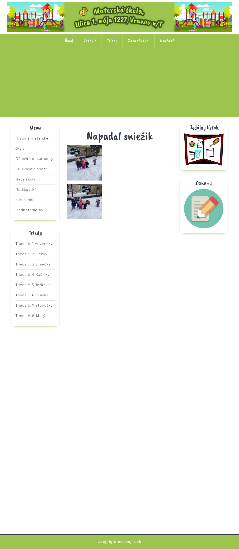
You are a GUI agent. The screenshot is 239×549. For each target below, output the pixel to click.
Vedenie (90, 40)
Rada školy (25, 179)
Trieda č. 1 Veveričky (27, 62)
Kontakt (167, 40)
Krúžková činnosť (31, 169)
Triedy (112, 40)
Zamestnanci (139, 40)
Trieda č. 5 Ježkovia (150, 62)
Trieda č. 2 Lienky (58, 62)
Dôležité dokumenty (34, 159)
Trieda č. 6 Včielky (181, 62)
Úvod (69, 40)
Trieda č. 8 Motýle (119, 92)
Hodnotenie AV (29, 210)
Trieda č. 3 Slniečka (89, 62)
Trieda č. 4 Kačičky (119, 62)
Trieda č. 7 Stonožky (212, 62)
